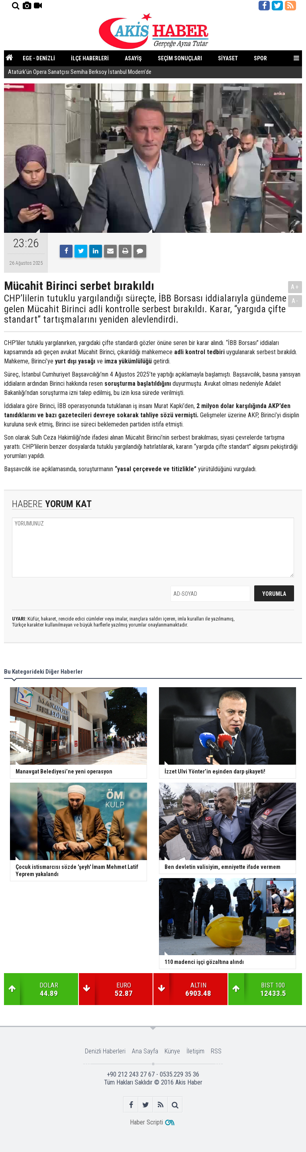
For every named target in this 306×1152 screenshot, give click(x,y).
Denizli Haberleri (105, 1051)
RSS (216, 1051)
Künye (172, 1051)
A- (295, 301)
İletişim (195, 1051)
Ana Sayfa (145, 1051)
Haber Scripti (146, 1122)
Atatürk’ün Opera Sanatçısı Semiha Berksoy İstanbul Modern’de (80, 72)
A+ (295, 287)
